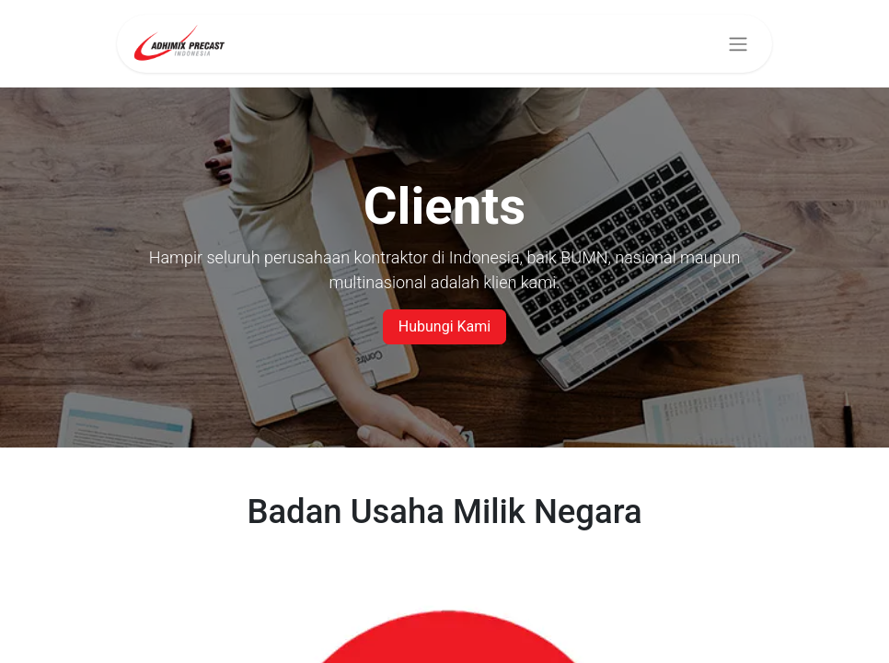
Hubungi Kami (444, 326)
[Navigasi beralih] (738, 44)
